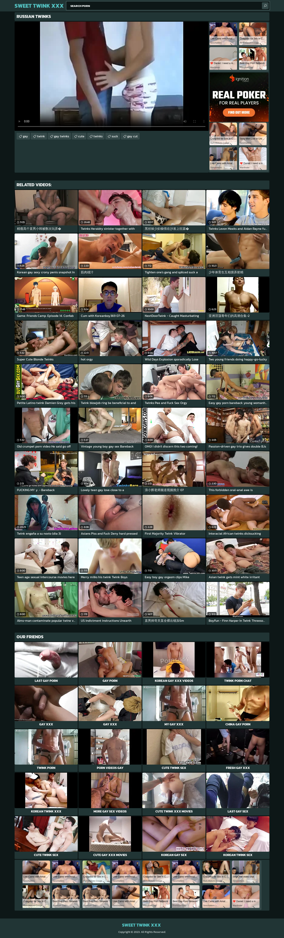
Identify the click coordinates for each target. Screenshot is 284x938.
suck (115, 136)
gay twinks (61, 136)
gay (25, 136)
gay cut (132, 136)
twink (41, 136)
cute (81, 136)
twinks (98, 136)
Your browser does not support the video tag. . (112, 76)
